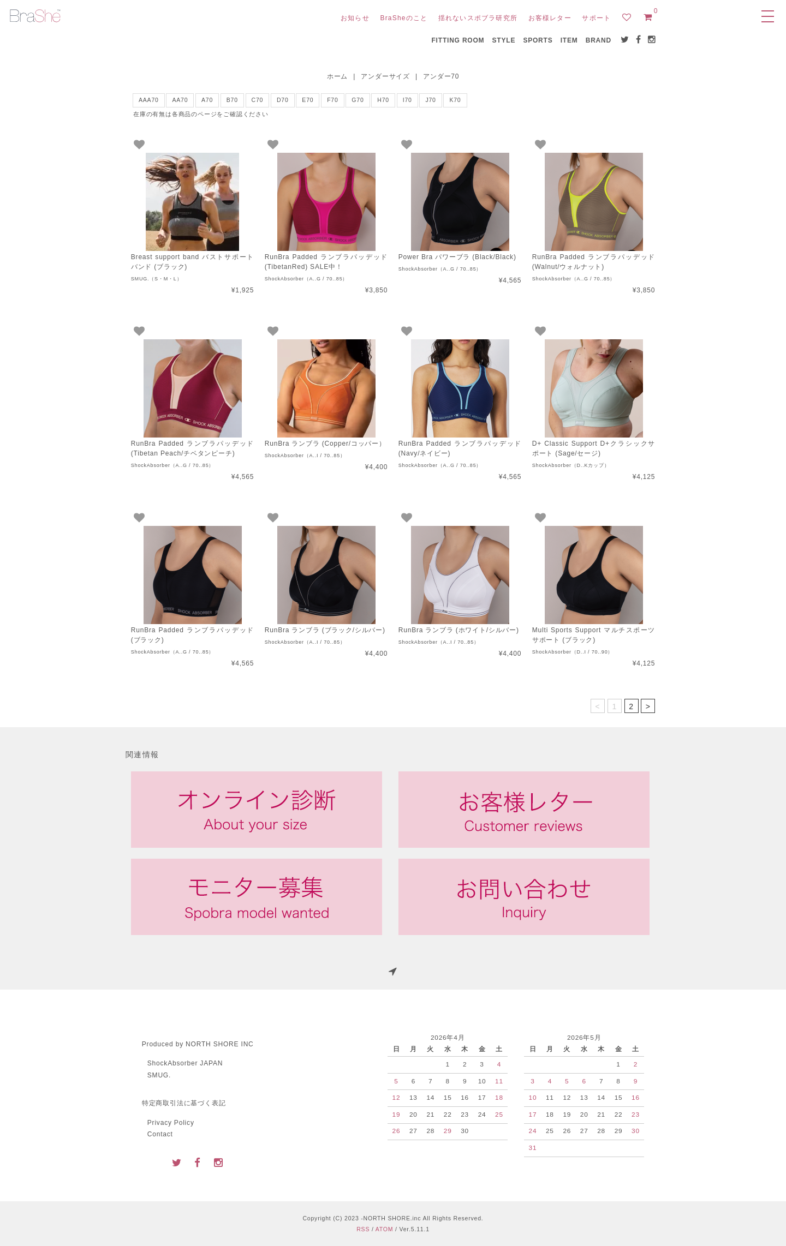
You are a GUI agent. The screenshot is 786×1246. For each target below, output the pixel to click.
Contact (160, 1134)
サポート (596, 18)
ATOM (385, 1229)
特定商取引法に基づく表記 (184, 1103)
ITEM (569, 40)
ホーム (337, 76)
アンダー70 (441, 76)
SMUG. (159, 1075)
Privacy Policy (170, 1123)
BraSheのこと (403, 18)
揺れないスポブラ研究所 (477, 18)
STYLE (504, 40)
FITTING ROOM (457, 40)
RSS (363, 1229)
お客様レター (549, 18)
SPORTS (537, 40)
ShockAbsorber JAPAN (185, 1063)
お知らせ (355, 18)
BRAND (598, 40)
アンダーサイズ (385, 76)
